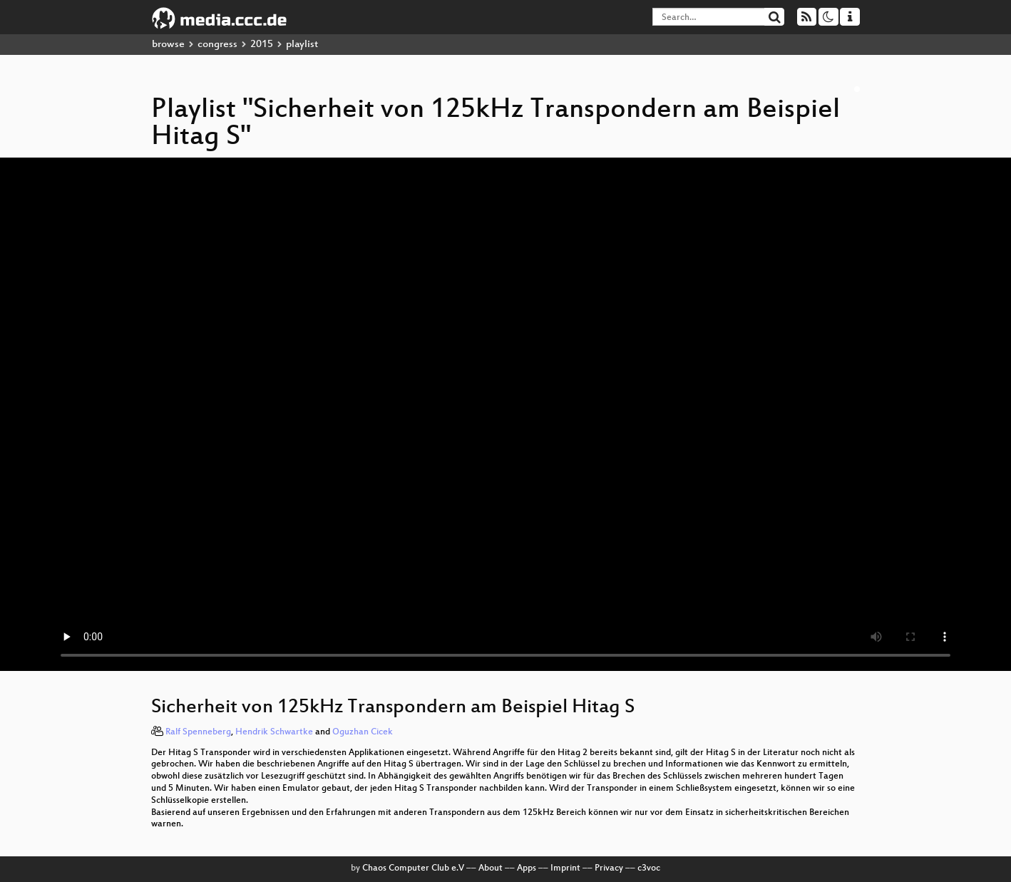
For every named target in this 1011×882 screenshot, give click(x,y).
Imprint (565, 868)
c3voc (648, 868)
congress (217, 45)
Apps (526, 868)
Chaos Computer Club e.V (413, 868)
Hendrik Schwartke (274, 732)
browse (168, 45)
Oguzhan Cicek (362, 732)
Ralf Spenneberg (198, 732)
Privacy (609, 868)
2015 (261, 45)
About (490, 868)
